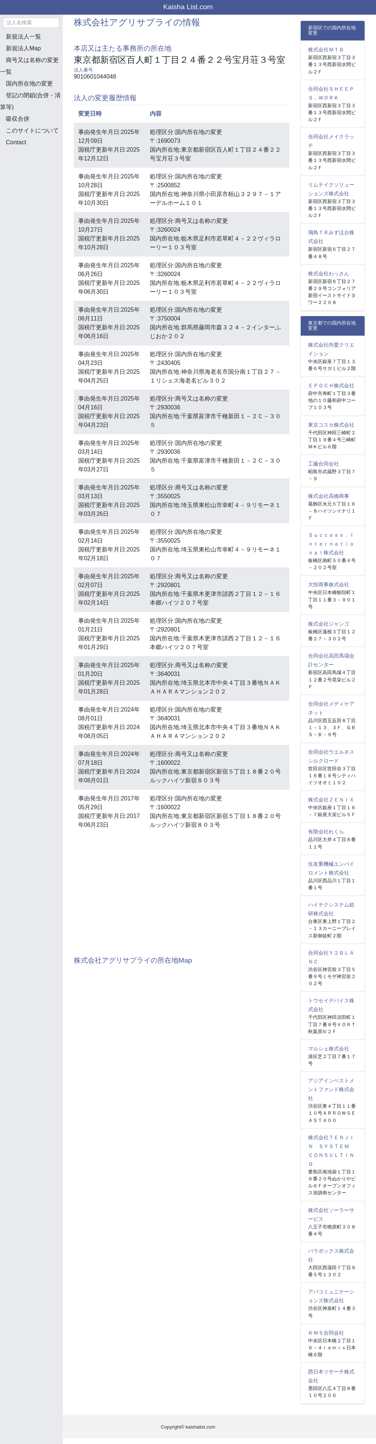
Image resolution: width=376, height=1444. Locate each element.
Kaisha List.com (188, 7)
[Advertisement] (36, 191)
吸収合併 (17, 119)
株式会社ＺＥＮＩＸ (331, 800)
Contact (16, 142)
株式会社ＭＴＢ (326, 50)
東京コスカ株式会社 (331, 425)
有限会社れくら (326, 832)
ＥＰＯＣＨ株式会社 (331, 385)
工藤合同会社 (323, 464)
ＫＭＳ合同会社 (326, 1333)
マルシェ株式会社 (328, 1049)
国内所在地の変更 (29, 83)
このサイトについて (32, 130)
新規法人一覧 (23, 36)
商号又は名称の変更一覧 (29, 66)
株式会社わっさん (328, 273)
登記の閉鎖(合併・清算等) (30, 101)
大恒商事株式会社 (328, 584)
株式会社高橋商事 (328, 496)
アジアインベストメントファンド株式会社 (331, 1089)
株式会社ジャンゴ (328, 624)
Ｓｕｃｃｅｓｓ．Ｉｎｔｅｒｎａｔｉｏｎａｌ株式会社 (331, 543)
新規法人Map (23, 48)
